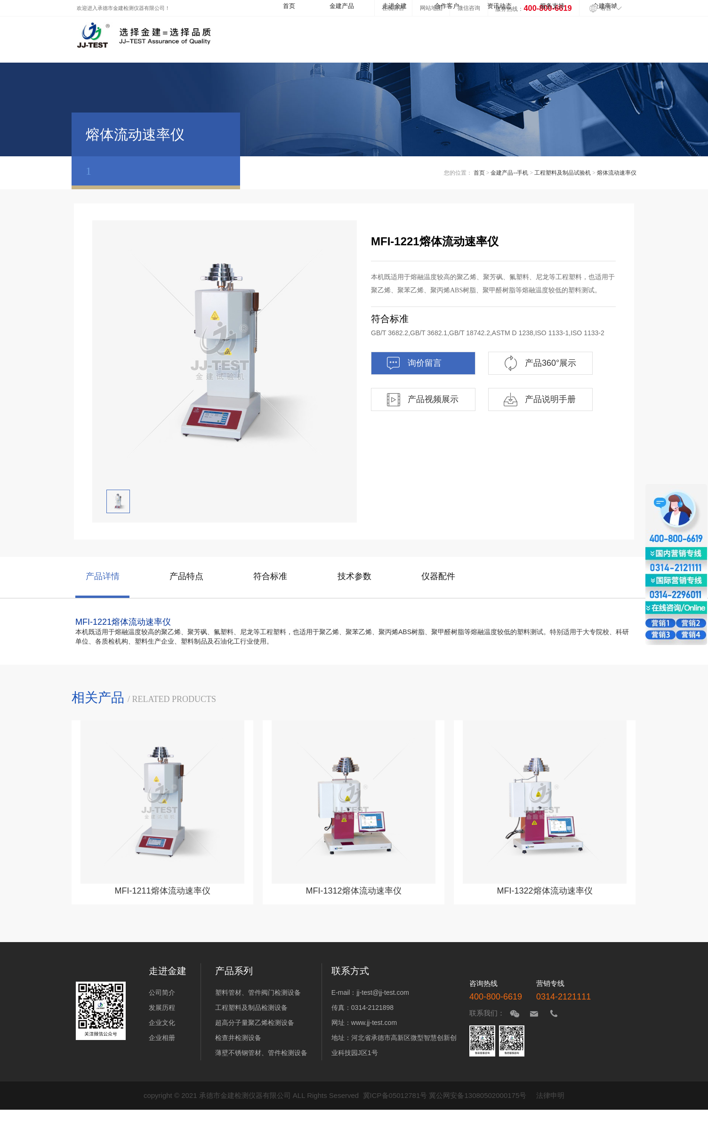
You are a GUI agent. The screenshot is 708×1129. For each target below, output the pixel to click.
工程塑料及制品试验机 (562, 172)
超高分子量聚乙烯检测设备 (254, 1022)
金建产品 (342, 6)
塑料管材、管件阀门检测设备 (258, 992)
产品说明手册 (539, 399)
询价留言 (414, 363)
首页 (289, 6)
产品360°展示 (539, 363)
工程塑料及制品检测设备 (251, 1007)
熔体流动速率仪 (616, 172)
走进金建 (394, 6)
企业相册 (162, 1037)
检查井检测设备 (238, 1037)
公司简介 (162, 992)
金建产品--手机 (509, 172)
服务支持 (552, 6)
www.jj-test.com (374, 1022)
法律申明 (550, 1095)
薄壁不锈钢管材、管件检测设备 (261, 1052)
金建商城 (605, 6)
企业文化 (162, 1022)
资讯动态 (499, 6)
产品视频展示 (422, 399)
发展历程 (162, 1007)
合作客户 (446, 6)
